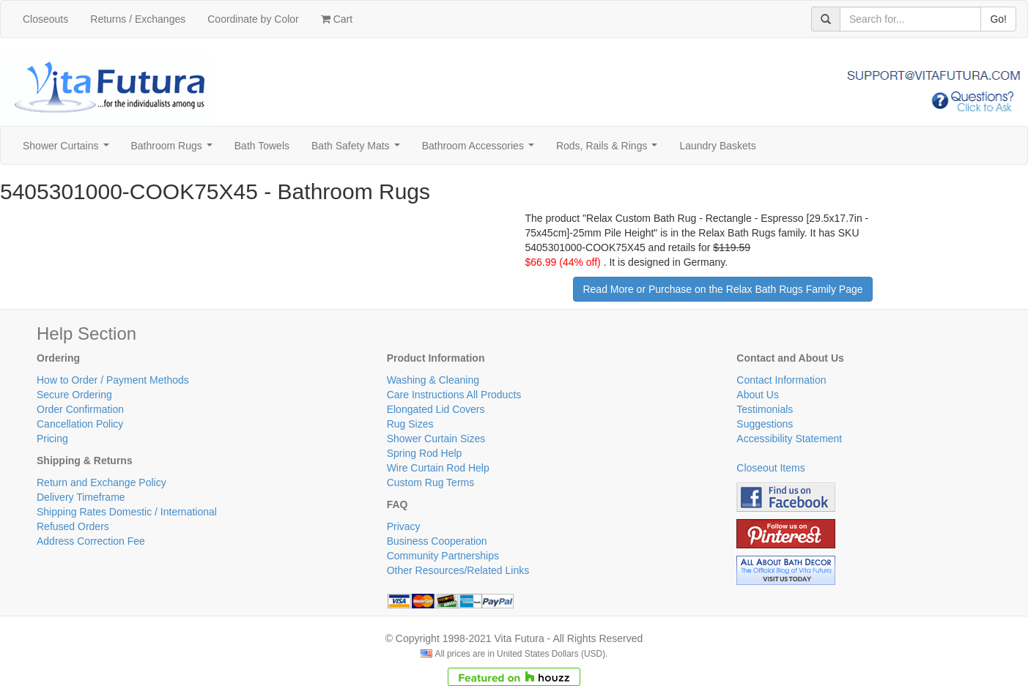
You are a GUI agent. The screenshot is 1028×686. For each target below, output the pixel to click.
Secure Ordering (74, 394)
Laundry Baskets (717, 146)
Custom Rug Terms (431, 482)
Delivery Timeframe (81, 497)
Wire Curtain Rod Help (438, 468)
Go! (998, 19)
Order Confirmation (80, 409)
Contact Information (781, 380)
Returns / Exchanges (137, 19)
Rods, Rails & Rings (609, 150)
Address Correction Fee (91, 541)
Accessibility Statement (789, 438)
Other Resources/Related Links (458, 570)
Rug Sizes (410, 424)
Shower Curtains (68, 150)
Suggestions (764, 424)
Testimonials (764, 409)
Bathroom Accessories (481, 150)
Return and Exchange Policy (101, 482)
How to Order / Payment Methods (113, 380)
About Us (757, 394)
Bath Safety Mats (358, 150)
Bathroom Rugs (174, 150)
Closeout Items (770, 468)
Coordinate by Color (253, 19)
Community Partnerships (443, 556)
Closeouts (45, 19)
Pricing (52, 438)
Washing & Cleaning (433, 380)
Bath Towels (261, 146)
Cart (336, 19)
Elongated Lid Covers (436, 409)
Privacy (404, 526)
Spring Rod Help (424, 453)
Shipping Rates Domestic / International (127, 512)
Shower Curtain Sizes (436, 438)
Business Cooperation (437, 541)
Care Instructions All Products (454, 394)
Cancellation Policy (80, 424)
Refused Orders (73, 526)
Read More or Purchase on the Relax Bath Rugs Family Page (722, 289)
